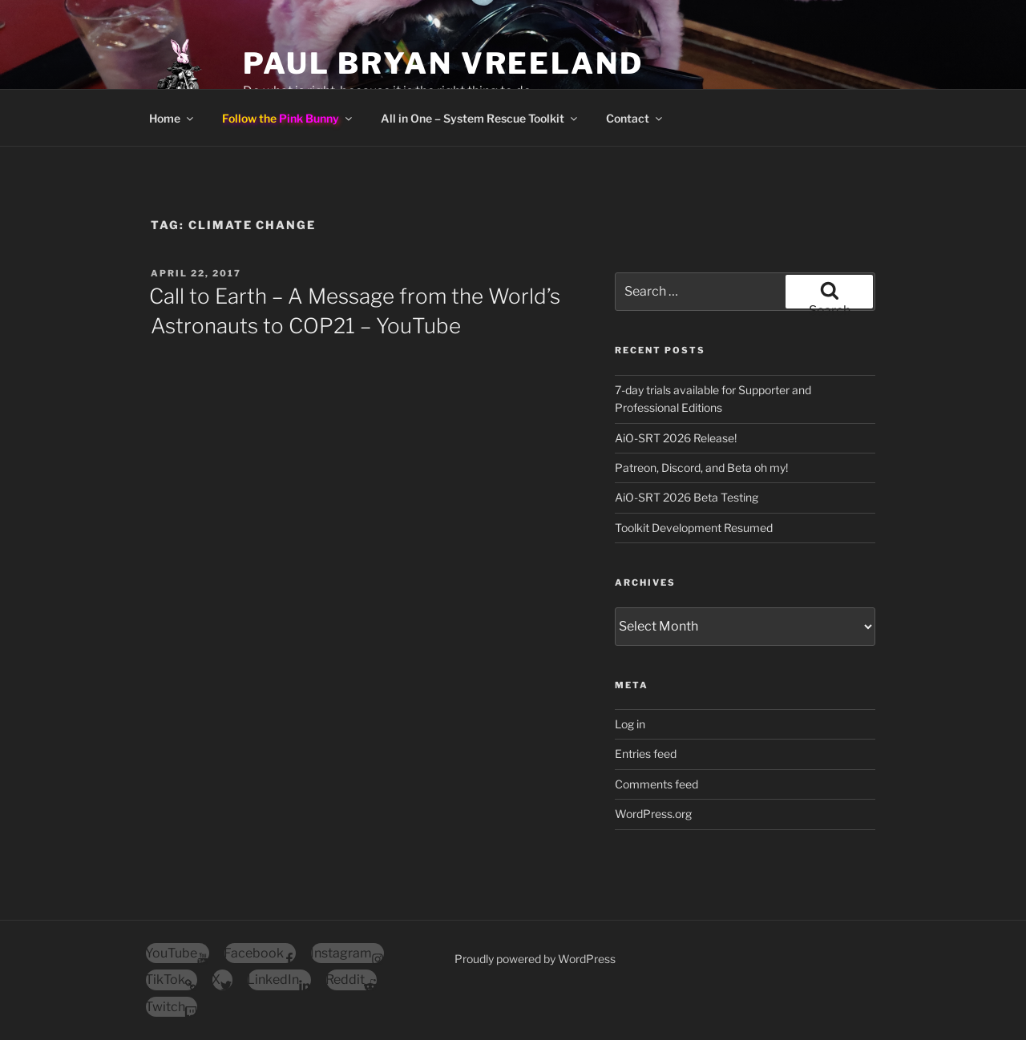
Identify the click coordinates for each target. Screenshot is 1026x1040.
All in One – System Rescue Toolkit (480, 118)
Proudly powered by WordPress (535, 958)
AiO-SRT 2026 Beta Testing (686, 497)
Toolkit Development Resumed (694, 527)
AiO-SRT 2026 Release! (676, 438)
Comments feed (656, 784)
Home (172, 118)
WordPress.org (653, 813)
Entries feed (646, 753)
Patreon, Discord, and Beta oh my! (701, 467)
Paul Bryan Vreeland (443, 63)
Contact (635, 118)
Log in (630, 724)
